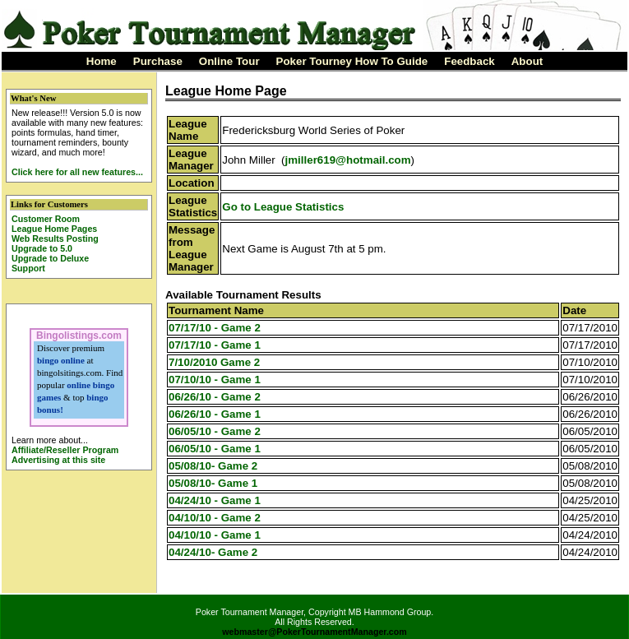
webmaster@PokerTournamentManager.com (314, 632)
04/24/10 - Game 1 (215, 500)
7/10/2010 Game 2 (214, 362)
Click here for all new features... (77, 172)
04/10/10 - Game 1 (215, 535)
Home (101, 61)
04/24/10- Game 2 (213, 552)
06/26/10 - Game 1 (215, 414)
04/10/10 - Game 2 (215, 518)
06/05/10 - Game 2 (215, 431)
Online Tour (229, 61)
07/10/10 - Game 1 (215, 379)
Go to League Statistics (283, 207)
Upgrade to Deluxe (50, 258)
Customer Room (46, 219)
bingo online (61, 360)
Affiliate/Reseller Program (65, 450)
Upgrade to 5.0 (42, 248)
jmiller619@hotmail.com (348, 160)
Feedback (469, 61)
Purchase (158, 61)
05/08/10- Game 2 (213, 466)
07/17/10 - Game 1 (215, 345)
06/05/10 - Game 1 (215, 448)
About (527, 61)
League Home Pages (54, 229)
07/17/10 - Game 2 (215, 328)
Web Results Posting (55, 238)
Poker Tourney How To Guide (352, 61)
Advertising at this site (58, 460)
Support (28, 268)
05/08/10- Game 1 (213, 483)
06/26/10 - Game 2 (215, 397)
